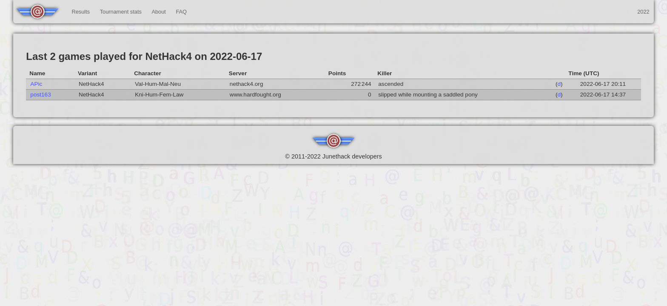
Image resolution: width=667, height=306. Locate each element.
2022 (643, 11)
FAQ (181, 11)
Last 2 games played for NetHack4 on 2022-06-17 (144, 56)
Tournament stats (121, 11)
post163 (40, 94)
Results (80, 11)
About (158, 11)
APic (36, 84)
